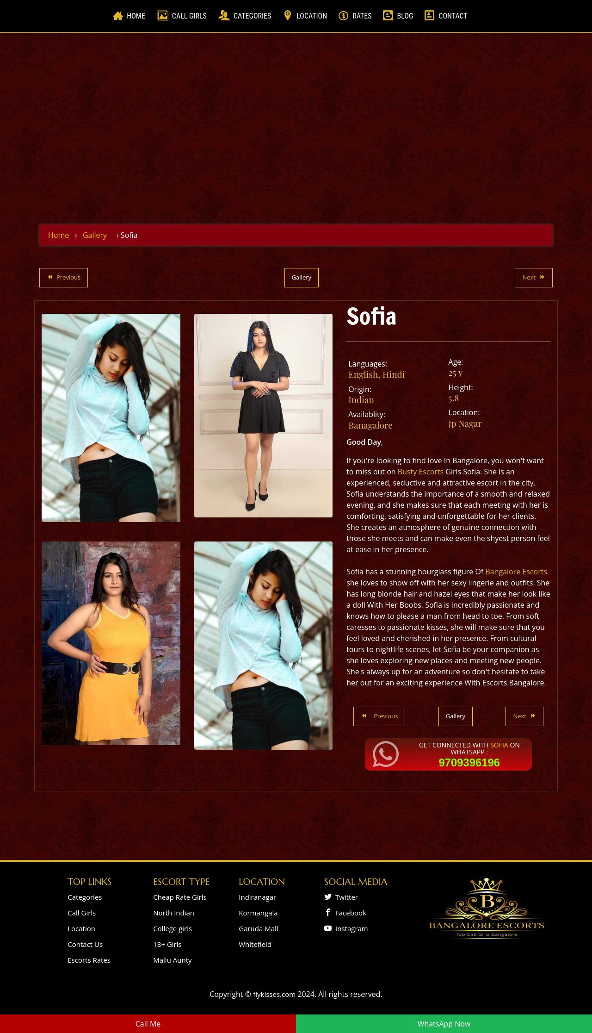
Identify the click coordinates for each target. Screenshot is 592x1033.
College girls (172, 928)
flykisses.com (274, 994)
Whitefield (255, 944)
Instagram (350, 928)
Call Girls (189, 16)
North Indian (173, 912)
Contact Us (85, 944)
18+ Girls (167, 944)
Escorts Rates (89, 960)
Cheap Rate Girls (180, 897)
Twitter (345, 897)
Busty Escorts (421, 472)
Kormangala (258, 912)
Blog (405, 16)
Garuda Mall (258, 928)
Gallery (95, 235)
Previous (63, 277)
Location (311, 16)
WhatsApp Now (444, 1024)
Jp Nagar (465, 423)
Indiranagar (257, 897)
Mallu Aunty (172, 960)
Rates (361, 16)
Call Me (148, 1024)
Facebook (349, 912)
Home (138, 15)
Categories (252, 16)
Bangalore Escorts (516, 571)
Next (533, 277)
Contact (452, 16)
